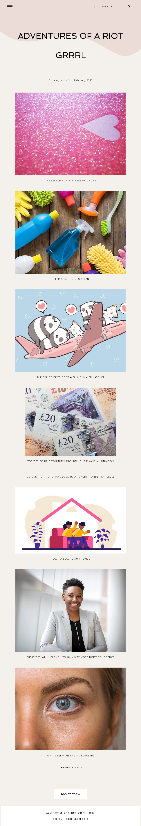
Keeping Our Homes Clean (70, 278)
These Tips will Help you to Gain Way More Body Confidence (70, 657)
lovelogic (81, 819)
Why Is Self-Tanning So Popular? (70, 755)
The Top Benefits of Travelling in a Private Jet (70, 377)
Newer (65, 767)
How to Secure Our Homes (70, 558)
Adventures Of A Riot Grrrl (66, 813)
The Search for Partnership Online (70, 180)
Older (76, 767)
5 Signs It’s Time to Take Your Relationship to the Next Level (71, 476)
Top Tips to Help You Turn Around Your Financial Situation (70, 461)
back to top (70, 794)
